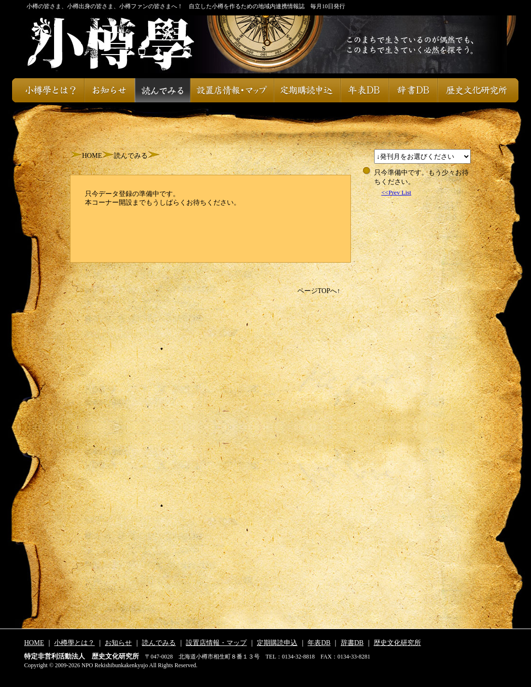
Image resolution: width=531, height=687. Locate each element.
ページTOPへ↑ (318, 290)
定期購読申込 (307, 90)
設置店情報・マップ (232, 90)
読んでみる (162, 90)
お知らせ (109, 90)
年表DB (364, 90)
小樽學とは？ (48, 90)
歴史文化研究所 (477, 90)
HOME (92, 155)
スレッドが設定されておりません (422, 156)
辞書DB (413, 90)
